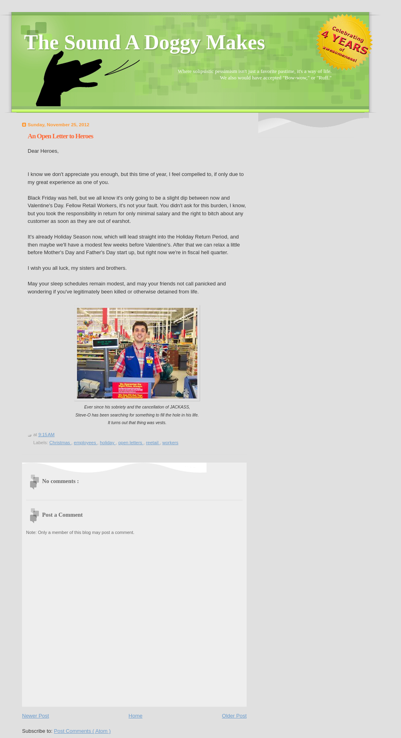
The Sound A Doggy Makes (144, 42)
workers (170, 442)
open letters (131, 442)
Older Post (234, 716)
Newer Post (35, 716)
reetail (153, 442)
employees (85, 442)
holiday (107, 442)
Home (136, 716)
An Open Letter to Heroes (60, 136)
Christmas (60, 442)
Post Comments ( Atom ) (82, 731)
